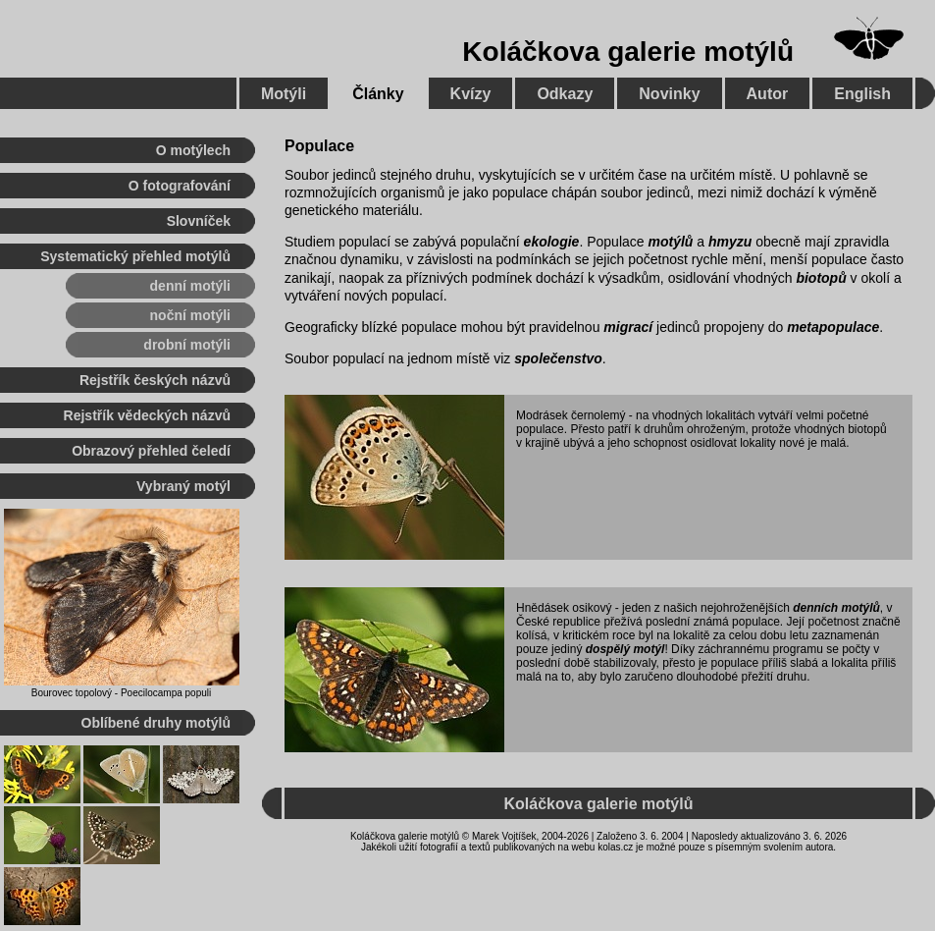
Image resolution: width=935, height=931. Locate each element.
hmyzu (730, 241)
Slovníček (199, 221)
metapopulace (833, 327)
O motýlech (193, 150)
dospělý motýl (625, 649)
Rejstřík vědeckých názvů (147, 415)
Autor (768, 93)
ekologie (552, 241)
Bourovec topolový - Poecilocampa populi (121, 692)
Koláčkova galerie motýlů (628, 51)
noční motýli (190, 315)
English (862, 93)
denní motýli (190, 286)
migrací (627, 327)
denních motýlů (836, 608)
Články (377, 93)
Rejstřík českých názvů (155, 380)
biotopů (821, 278)
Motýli (283, 93)
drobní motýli (187, 345)
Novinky (669, 93)
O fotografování (180, 185)
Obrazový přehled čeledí (151, 451)
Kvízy (471, 93)
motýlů (670, 241)
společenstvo (557, 358)
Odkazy (565, 93)
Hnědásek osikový (563, 608)
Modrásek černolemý (570, 415)
